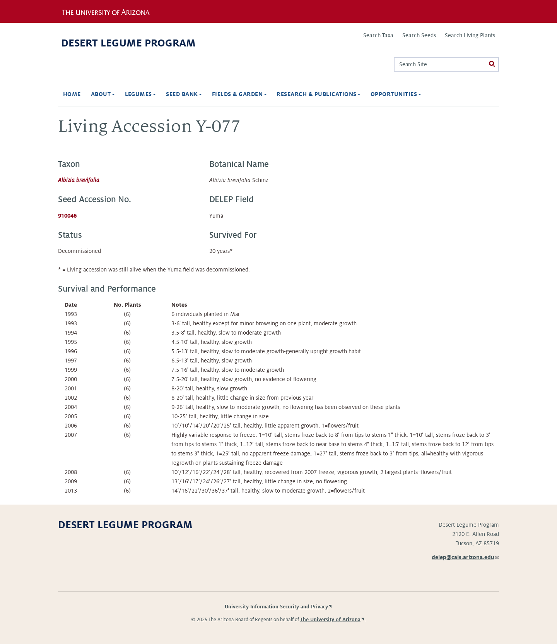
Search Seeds (419, 35)
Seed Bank (184, 94)
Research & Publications (319, 94)
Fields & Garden (239, 94)
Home (72, 94)
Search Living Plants (470, 35)
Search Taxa (378, 35)
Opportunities (396, 94)
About (103, 94)
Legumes (140, 94)
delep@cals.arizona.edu (465, 557)
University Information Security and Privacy (276, 607)
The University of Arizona (330, 619)
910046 (67, 216)
